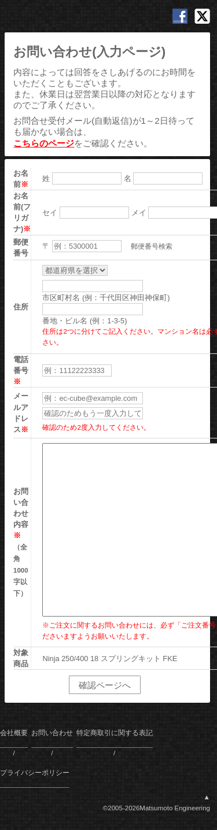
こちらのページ (43, 143)
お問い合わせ (52, 732)
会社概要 (14, 732)
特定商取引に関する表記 (114, 732)
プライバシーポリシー (34, 772)
